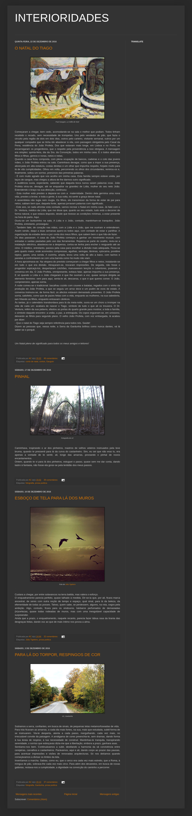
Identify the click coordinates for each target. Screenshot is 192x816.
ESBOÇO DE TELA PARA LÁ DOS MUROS (54, 498)
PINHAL (22, 376)
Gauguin (50, 361)
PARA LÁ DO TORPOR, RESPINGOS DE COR (57, 654)
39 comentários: (51, 480)
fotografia (30, 483)
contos (42, 361)
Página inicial (70, 794)
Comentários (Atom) (37, 799)
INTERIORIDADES (62, 18)
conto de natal (32, 361)
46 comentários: (51, 358)
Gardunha (39, 785)
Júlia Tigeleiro (70, 584)
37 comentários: (51, 782)
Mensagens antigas (109, 794)
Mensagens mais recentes (29, 794)
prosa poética (41, 483)
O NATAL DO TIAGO (33, 48)
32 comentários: (51, 636)
